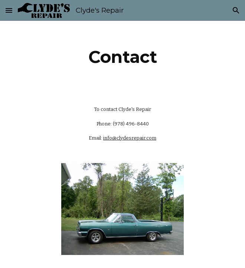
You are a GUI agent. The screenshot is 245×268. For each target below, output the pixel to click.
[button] (9, 10)
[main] (122, 57)
